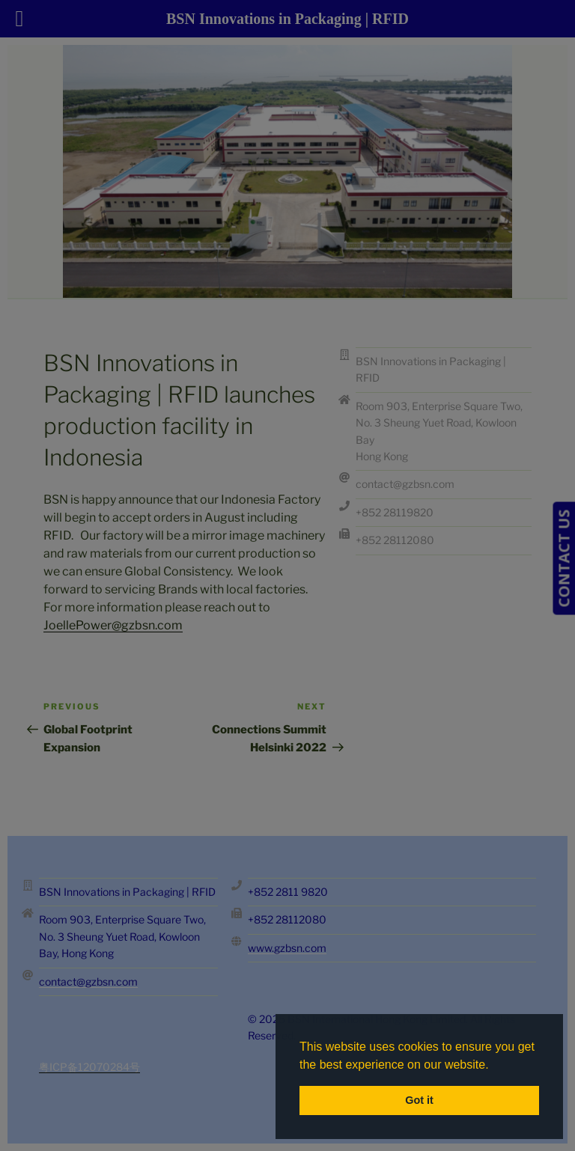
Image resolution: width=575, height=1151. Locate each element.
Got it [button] (419, 1100)
